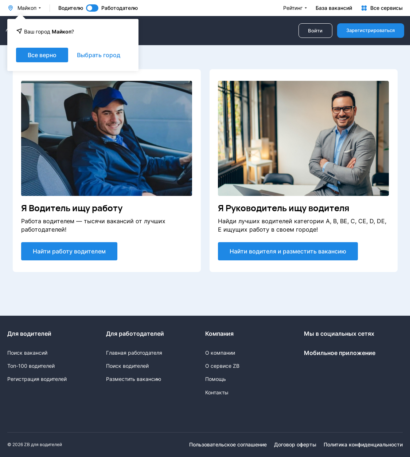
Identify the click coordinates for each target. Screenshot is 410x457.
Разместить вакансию (133, 379)
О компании (220, 353)
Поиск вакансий (27, 353)
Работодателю (119, 8)
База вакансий (334, 8)
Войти (315, 31)
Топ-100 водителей (31, 366)
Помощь (215, 379)
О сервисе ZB (222, 366)
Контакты (217, 392)
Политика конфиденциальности (363, 445)
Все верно (42, 55)
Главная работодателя (134, 353)
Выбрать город (98, 55)
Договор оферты (295, 445)
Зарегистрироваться (370, 30)
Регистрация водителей (37, 379)
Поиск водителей (127, 366)
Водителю (70, 8)
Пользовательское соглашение (228, 445)
